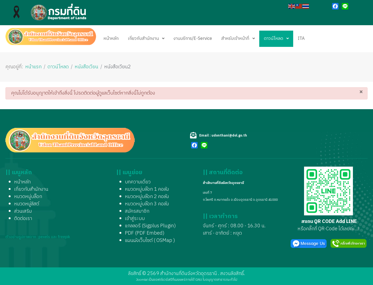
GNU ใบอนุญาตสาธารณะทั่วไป (216, 279)
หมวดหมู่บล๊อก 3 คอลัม (147, 204)
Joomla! (142, 279)
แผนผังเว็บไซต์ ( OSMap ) (150, 241)
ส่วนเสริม (23, 211)
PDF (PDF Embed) (145, 233)
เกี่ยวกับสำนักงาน (31, 189)
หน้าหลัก (22, 182)
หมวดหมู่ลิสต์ (26, 204)
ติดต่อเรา (23, 219)
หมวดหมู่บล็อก (28, 197)
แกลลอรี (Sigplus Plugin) (150, 226)
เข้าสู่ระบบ (135, 219)
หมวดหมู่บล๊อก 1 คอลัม (147, 189)
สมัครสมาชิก (137, 211)
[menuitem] (111, 39)
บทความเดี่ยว (138, 182)
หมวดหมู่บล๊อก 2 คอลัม (147, 197)
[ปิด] (361, 92)
